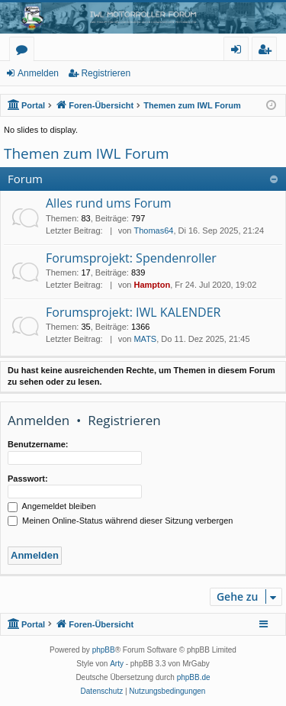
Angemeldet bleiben (52, 506)
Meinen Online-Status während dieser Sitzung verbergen (120, 520)
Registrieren (105, 73)
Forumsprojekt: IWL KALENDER (133, 312)
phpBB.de (193, 677)
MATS (144, 338)
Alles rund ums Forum (109, 203)
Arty (117, 663)
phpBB (103, 650)
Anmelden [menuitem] (240, 51)
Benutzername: (38, 444)
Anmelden (38, 73)
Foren (25, 51)
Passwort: (28, 478)
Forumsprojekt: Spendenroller (131, 258)
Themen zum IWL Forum (86, 153)
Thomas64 (153, 230)
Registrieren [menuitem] (267, 51)
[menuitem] (102, 691)
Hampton (151, 284)
